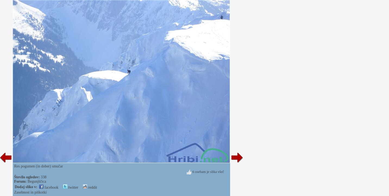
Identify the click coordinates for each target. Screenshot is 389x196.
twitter (70, 187)
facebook (48, 187)
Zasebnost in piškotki (30, 192)
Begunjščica (36, 181)
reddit (90, 187)
